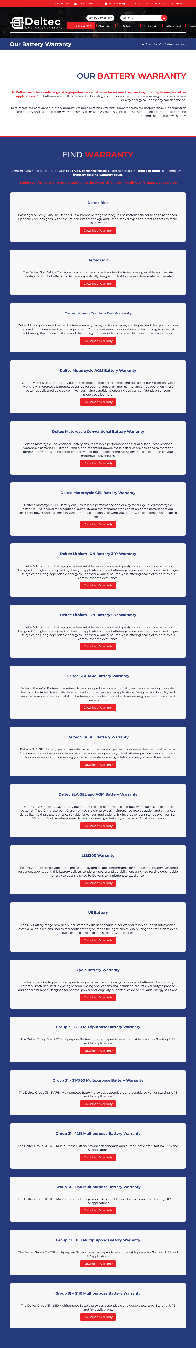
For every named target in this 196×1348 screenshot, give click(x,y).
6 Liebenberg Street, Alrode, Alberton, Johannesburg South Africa (147, 3)
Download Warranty (98, 230)
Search (166, 17)
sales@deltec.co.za (90, 3)
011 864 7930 (62, 3)
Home (140, 44)
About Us (151, 44)
